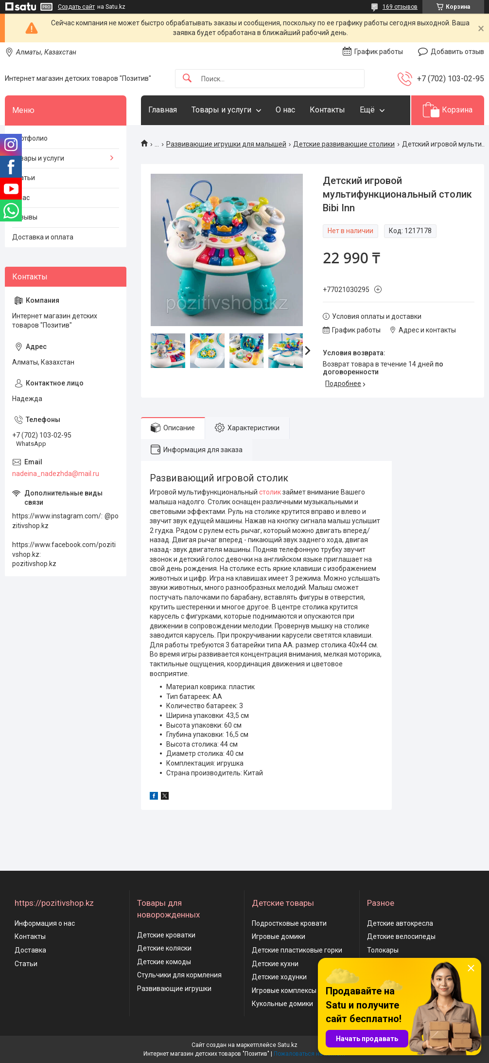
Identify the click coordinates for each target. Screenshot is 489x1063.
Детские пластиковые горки (297, 950)
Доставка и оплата (42, 237)
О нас (285, 109)
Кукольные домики (282, 1004)
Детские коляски (164, 948)
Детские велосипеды (401, 936)
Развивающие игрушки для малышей (226, 144)
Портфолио (30, 138)
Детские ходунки (279, 977)
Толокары (383, 950)
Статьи (23, 178)
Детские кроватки (166, 935)
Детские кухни (275, 964)
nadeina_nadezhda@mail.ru (55, 473)
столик (270, 492)
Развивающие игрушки (174, 988)
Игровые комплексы (284, 990)
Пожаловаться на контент (310, 1053)
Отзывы (24, 217)
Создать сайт (76, 6)
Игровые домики (278, 936)
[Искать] (187, 78)
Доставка (30, 950)
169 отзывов (400, 6)
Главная (162, 109)
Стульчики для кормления (179, 975)
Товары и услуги (221, 109)
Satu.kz (287, 1045)
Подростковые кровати (289, 923)
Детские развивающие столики (344, 144)
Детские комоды (164, 962)
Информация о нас (45, 923)
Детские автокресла (400, 923)
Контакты (327, 109)
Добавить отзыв (457, 51)
